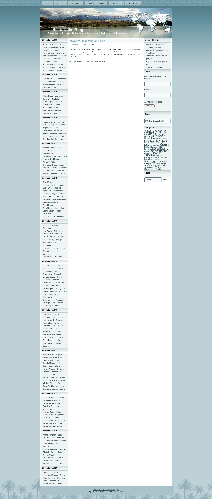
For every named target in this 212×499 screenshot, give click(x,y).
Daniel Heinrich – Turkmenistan (55, 156)
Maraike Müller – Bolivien (52, 286)
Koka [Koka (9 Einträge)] (162, 147)
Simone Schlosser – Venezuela (55, 291)
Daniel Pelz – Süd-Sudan (52, 400)
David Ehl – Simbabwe (52, 99)
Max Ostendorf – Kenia (52, 110)
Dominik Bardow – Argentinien (54, 449)
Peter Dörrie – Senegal (52, 274)
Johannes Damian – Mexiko (53, 268)
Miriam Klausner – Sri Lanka (54, 380)
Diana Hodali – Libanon (52, 366)
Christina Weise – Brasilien (53, 171)
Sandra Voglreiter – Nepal (53, 481)
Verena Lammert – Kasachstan (55, 133)
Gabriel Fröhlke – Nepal (52, 375)
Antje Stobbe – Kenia (51, 314)
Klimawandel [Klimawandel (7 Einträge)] (155, 147)
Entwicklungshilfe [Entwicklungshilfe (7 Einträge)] (151, 141)
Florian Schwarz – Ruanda (53, 369)
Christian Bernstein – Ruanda (54, 441)
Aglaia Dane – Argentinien (53, 191)
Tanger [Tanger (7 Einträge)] (163, 163)
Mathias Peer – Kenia (51, 418)
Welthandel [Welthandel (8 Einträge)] (149, 167)
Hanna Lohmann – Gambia (53, 82)
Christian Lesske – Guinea (53, 317)
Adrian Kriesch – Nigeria (52, 354)
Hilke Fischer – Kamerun (52, 234)
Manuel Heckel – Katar (52, 329)
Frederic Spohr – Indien (52, 412)
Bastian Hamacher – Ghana (53, 357)
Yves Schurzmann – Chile (53, 464)
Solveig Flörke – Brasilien (53, 337)
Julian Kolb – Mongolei (52, 159)
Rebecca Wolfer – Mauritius (53, 70)
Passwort (147, 89)
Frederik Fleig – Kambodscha (54, 79)
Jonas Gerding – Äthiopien (53, 240)
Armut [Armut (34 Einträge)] (160, 131)
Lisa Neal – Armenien (51, 62)
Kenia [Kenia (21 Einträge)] (164, 145)
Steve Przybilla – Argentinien (54, 386)
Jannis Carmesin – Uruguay (53, 185)
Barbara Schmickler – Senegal (55, 168)
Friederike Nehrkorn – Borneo (54, 372)
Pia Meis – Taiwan (50, 162)
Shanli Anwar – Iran (50, 182)
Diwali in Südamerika (154, 67)
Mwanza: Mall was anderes (87, 40)
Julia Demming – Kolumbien (54, 125)
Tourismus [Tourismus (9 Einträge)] (149, 165)
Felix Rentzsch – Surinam (53, 320)
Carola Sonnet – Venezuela (53, 438)
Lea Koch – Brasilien (51, 280)
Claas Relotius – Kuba (51, 360)
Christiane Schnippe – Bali (53, 139)
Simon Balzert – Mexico (52, 334)
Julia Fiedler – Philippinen (53, 231)
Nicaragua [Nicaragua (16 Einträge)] (151, 161)
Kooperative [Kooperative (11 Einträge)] (158, 148)
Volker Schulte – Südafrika (53, 484)
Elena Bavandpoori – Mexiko (54, 47)
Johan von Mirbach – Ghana (54, 475)
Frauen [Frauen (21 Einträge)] (163, 140)
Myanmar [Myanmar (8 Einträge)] (155, 159)
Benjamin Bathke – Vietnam (53, 148)
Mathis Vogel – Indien (51, 306)
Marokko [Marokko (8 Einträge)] (159, 156)
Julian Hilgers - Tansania (80, 62)
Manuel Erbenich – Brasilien (54, 377)
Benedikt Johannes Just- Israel (55, 248)
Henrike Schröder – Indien (53, 64)
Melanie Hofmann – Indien (53, 458)
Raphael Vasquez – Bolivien (54, 67)
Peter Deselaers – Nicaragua (54, 478)
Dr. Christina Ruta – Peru (52, 257)
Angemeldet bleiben (153, 102)
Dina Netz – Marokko (51, 472)
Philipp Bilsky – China (51, 461)
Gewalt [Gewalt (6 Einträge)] (146, 143)
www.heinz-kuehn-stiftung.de (106, 490)
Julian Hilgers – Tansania (52, 102)
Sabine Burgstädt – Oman (53, 426)
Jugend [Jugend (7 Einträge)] (156, 145)
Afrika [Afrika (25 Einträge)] (149, 131)
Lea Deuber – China (50, 271)
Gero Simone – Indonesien (53, 208)
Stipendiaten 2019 (98, 62)
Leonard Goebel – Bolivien (53, 277)
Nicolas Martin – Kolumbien (53, 283)
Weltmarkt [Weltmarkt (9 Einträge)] (159, 167)
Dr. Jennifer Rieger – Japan (53, 165)
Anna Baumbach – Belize (53, 435)
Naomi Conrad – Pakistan (53, 266)
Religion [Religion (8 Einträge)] (147, 163)
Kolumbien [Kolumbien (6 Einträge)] (148, 149)
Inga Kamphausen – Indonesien (55, 56)
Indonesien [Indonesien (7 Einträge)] (148, 145)
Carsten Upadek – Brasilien (53, 398)
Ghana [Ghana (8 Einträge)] (153, 143)
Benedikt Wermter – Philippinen (55, 174)
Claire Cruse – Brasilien (52, 188)
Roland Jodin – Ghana (51, 105)
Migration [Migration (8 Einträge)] (148, 157)
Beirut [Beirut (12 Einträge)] (152, 134)
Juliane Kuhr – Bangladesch (54, 415)
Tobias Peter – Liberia (51, 340)
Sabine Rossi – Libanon (52, 332)
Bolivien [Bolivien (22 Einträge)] (159, 136)
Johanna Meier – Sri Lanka (53, 136)
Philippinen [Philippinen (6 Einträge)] (163, 161)
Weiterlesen (80, 57)
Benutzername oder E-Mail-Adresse (155, 77)
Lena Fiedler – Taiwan (51, 50)
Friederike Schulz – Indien (53, 452)
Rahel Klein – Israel (50, 107)
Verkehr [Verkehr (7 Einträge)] (163, 165)
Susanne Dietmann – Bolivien (54, 389)
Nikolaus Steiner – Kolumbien (54, 383)
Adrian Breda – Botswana (53, 96)
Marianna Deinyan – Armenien (54, 194)
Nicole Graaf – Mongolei (52, 423)
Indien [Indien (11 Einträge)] (159, 142)
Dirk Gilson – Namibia (51, 403)
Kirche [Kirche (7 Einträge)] (146, 147)
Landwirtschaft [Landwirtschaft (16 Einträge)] (159, 150)
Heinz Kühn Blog (67, 30)
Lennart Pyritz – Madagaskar (54, 288)
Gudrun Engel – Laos (51, 455)
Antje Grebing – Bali (50, 128)
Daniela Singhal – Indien (52, 363)
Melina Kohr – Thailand (52, 59)
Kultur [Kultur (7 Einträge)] (146, 151)
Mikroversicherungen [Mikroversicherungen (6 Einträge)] (160, 157)
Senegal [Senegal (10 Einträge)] (156, 163)
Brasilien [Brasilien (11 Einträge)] (149, 138)
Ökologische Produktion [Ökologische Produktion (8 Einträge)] (154, 169)
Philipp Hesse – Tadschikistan (54, 197)
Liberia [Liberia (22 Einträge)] (149, 155)
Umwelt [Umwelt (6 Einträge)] (157, 165)
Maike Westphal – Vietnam (53, 217)
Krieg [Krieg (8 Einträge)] (168, 149)
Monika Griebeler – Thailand (54, 421)
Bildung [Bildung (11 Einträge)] (148, 136)
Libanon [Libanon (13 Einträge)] (157, 153)
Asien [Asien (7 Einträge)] (146, 134)
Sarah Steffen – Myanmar (53, 300)
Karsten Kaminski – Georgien (54, 199)
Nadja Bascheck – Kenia (52, 44)
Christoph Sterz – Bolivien (53, 303)
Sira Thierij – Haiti (50, 113)
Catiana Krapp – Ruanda (52, 130)
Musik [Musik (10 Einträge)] (147, 159)
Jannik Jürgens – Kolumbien (54, 53)
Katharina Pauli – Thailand (53, 326)
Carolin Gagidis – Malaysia (53, 237)
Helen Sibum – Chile (51, 323)
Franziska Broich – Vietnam (53, 122)
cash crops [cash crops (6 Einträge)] (158, 138)
